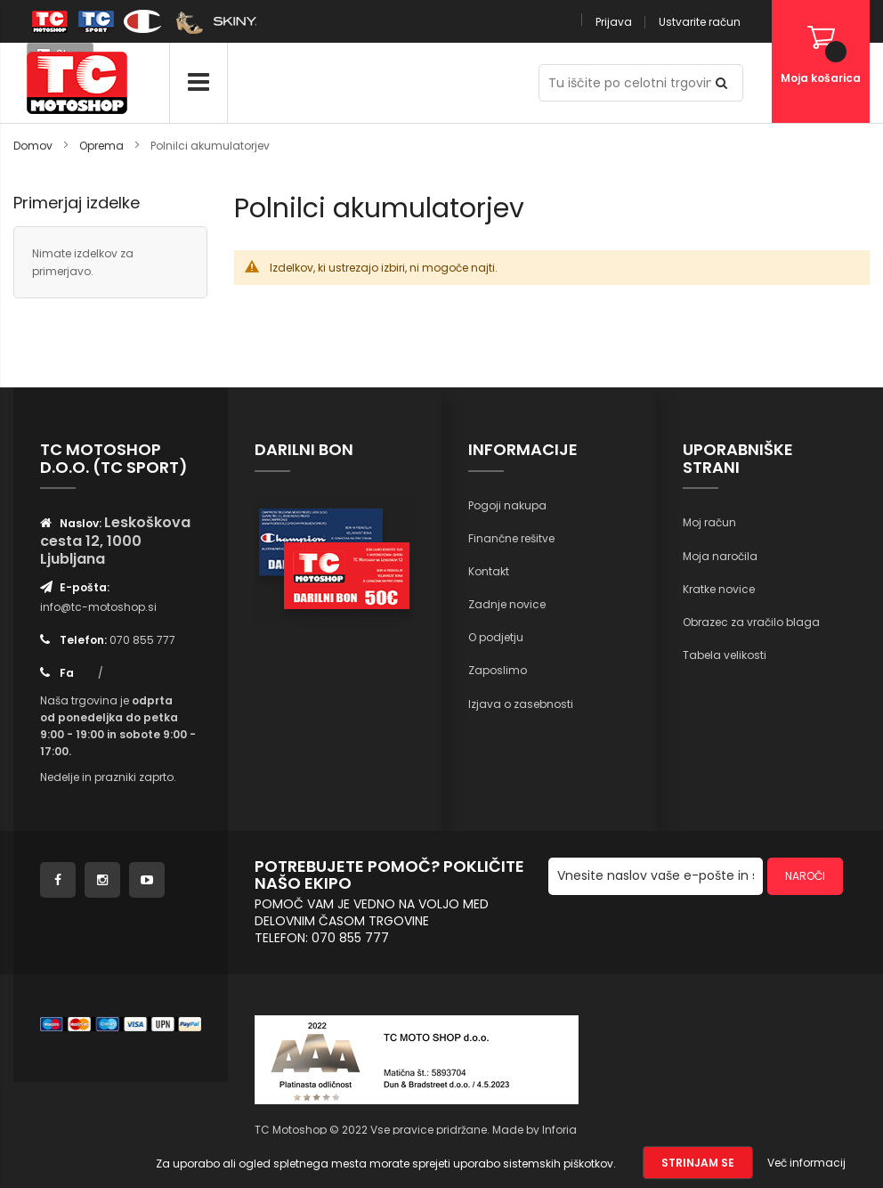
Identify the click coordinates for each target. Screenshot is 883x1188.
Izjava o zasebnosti (520, 704)
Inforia (559, 1129)
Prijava (613, 21)
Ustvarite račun (700, 21)
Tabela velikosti (724, 655)
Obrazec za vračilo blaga (751, 622)
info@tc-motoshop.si (98, 606)
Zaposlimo (497, 670)
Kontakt (488, 571)
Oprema (102, 145)
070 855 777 (142, 639)
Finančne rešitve (511, 538)
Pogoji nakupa (507, 505)
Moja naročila (720, 556)
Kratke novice (719, 589)
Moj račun (709, 522)
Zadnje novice (507, 604)
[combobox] (641, 83)
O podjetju (495, 637)
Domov (34, 145)
